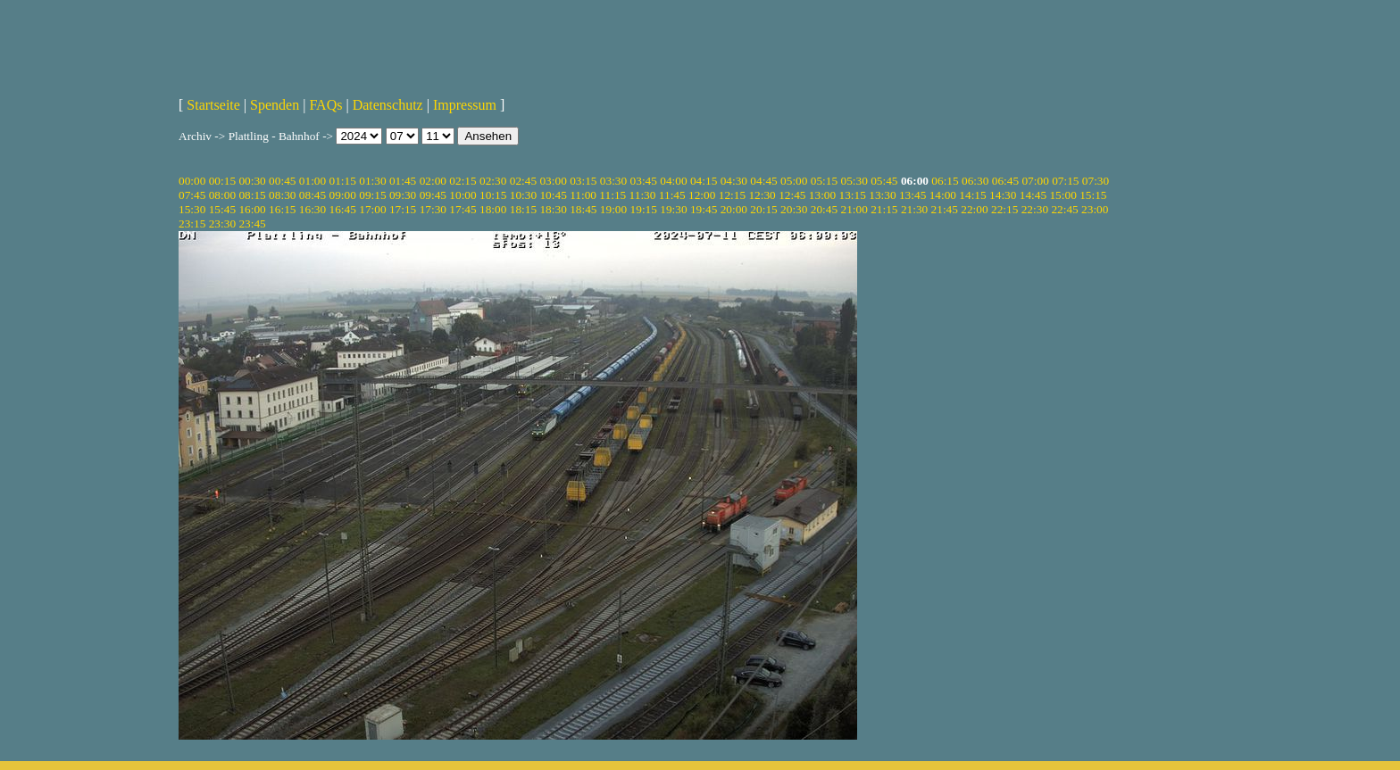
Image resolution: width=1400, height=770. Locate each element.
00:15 (222, 180)
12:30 (761, 195)
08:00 (222, 195)
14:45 (1033, 195)
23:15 (192, 223)
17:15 (402, 209)
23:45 (251, 223)
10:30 (523, 195)
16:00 (251, 209)
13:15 (852, 195)
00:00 (192, 180)
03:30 (613, 180)
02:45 (523, 180)
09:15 (372, 195)
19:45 (703, 209)
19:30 (673, 209)
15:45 (222, 209)
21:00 (853, 209)
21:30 (914, 209)
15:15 (1092, 195)
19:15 (643, 209)
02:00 (433, 180)
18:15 (523, 209)
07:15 (1065, 180)
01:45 (402, 180)
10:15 (492, 195)
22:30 (1034, 209)
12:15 (732, 195)
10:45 (552, 195)
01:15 (342, 180)
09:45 (433, 195)
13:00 (822, 195)
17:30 (433, 209)
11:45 (672, 195)
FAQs (325, 104)
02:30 (492, 180)
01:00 (312, 180)
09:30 (402, 195)
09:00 (342, 195)
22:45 (1064, 209)
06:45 (1005, 180)
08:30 (282, 195)
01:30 (372, 180)
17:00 (372, 209)
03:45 (643, 180)
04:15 (703, 180)
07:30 (1095, 180)
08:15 (251, 195)
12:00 (701, 195)
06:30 (975, 180)
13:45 (912, 195)
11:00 (583, 195)
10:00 (462, 195)
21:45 (944, 209)
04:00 (673, 180)
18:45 (583, 209)
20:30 (793, 209)
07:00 (1034, 180)
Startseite (213, 104)
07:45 (192, 195)
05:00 (793, 180)
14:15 (972, 195)
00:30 (251, 180)
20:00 (734, 209)
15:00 (1062, 195)
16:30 (312, 209)
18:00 (492, 209)
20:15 (763, 209)
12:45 (792, 195)
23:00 (1094, 209)
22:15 (1004, 209)
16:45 (342, 209)
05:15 (824, 180)
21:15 (884, 209)
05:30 (853, 180)
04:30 (734, 180)
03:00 (552, 180)
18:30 (552, 209)
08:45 (312, 195)
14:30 (1002, 195)
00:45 (282, 180)
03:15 (583, 180)
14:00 (942, 195)
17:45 (462, 209)
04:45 (763, 180)
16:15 (282, 209)
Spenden (274, 104)
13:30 (882, 195)
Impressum (464, 104)
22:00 (974, 209)
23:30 (222, 223)
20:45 (824, 209)
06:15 (944, 180)
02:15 (462, 180)
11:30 (642, 195)
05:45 (884, 180)
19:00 (613, 209)
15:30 (192, 209)
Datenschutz (388, 104)
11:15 (612, 195)
